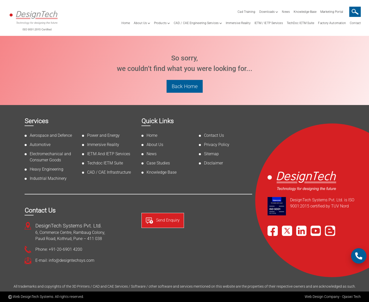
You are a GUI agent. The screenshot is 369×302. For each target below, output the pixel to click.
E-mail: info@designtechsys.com (64, 260)
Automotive (40, 144)
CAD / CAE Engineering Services (196, 23)
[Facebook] (273, 231)
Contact (355, 23)
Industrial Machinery (48, 178)
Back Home (185, 86)
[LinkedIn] (301, 231)
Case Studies (158, 163)
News (286, 12)
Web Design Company (322, 297)
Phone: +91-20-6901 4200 (58, 249)
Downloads (267, 12)
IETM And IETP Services (108, 153)
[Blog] (330, 231)
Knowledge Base (305, 12)
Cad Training (246, 12)
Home (125, 23)
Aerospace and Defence (51, 135)
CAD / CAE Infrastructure (109, 172)
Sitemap (211, 153)
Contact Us (214, 135)
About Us (140, 23)
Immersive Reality (238, 23)
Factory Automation (332, 23)
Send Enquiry (163, 220)
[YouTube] (316, 231)
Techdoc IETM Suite (105, 163)
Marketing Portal (331, 12)
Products (160, 23)
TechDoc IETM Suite (300, 23)
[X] (287, 231)
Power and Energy (103, 135)
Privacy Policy (216, 144)
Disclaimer (213, 163)
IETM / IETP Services (268, 23)
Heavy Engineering (46, 169)
